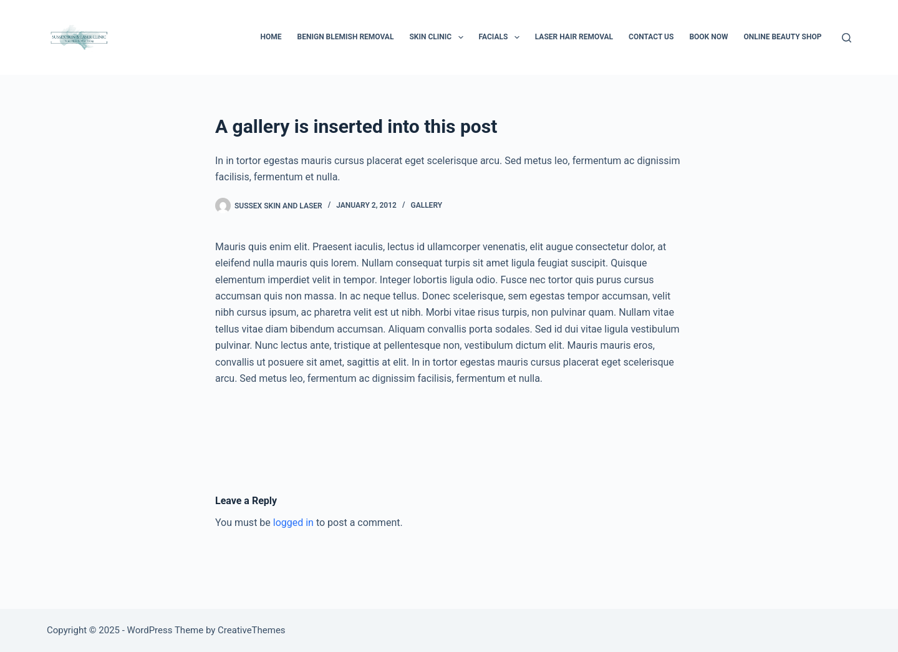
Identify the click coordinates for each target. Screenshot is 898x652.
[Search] (846, 37)
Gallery (426, 205)
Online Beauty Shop (782, 36)
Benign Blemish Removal (345, 36)
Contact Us (651, 36)
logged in (293, 522)
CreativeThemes (252, 630)
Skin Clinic (438, 37)
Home (271, 36)
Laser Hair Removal (574, 36)
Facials (501, 37)
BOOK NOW (708, 36)
